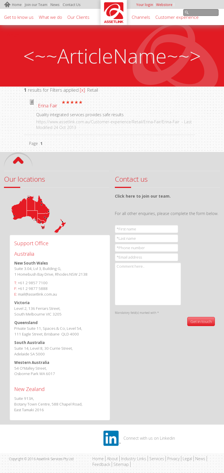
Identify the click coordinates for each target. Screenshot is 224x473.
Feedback (101, 464)
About (112, 458)
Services (156, 458)
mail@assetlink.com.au (37, 294)
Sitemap (121, 464)
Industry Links (133, 458)
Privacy (173, 458)
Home (98, 458)
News (200, 458)
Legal (187, 458)
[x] (82, 90)
